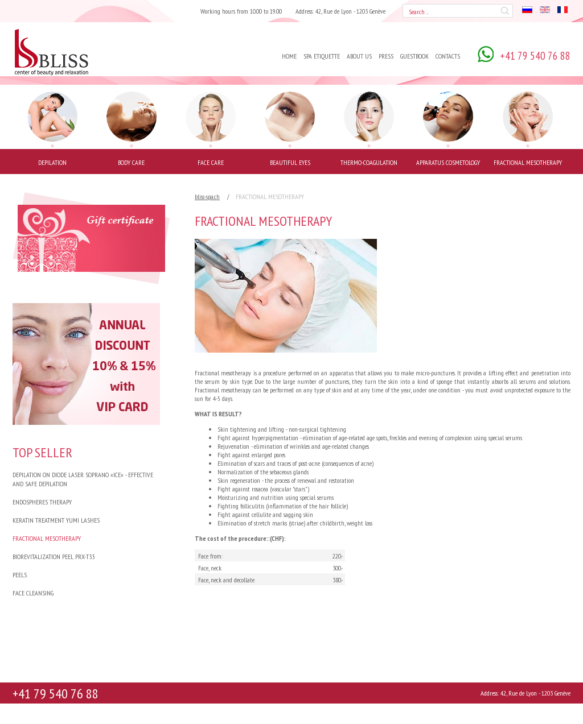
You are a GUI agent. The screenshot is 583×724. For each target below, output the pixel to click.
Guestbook (414, 56)
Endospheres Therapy (42, 502)
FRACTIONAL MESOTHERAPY (47, 538)
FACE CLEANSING (33, 593)
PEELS (20, 574)
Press (386, 56)
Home (289, 56)
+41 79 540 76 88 (55, 693)
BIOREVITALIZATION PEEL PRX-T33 (54, 556)
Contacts (448, 56)
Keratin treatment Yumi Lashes (56, 520)
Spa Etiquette (321, 56)
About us (359, 56)
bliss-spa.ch (207, 196)
